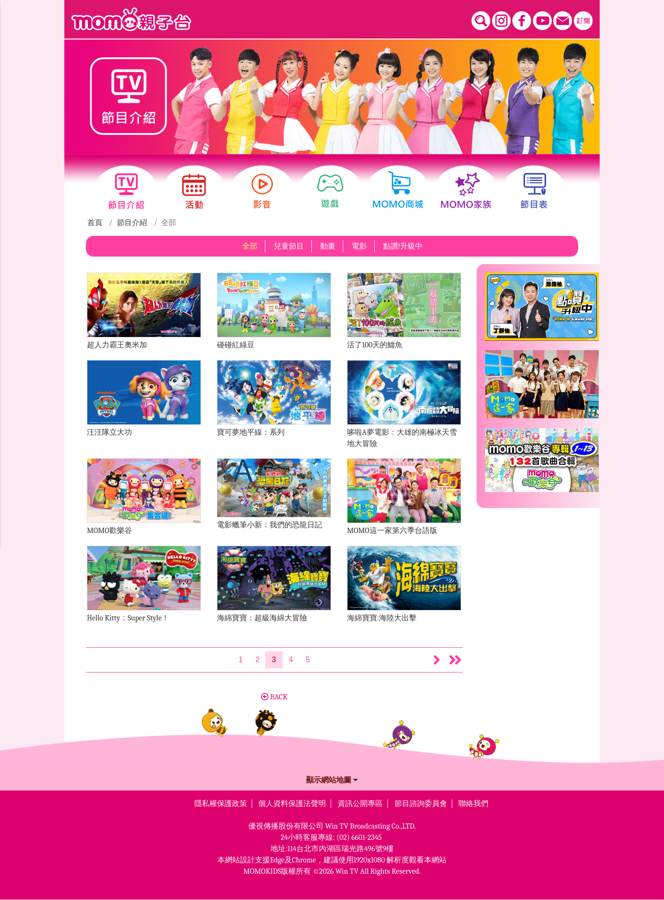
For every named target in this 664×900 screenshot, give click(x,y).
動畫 (327, 246)
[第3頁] (274, 659)
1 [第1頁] (241, 660)
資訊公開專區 (360, 803)
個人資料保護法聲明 (292, 803)
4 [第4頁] (291, 660)
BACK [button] (274, 697)
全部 (249, 246)
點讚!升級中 (403, 246)
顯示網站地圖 (332, 780)
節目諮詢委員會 (420, 803)
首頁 (94, 223)
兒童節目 (289, 246)
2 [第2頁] (257, 660)
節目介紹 (132, 223)
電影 (359, 246)
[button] (436, 659)
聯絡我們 (473, 803)
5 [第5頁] (308, 660)
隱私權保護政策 (220, 803)
